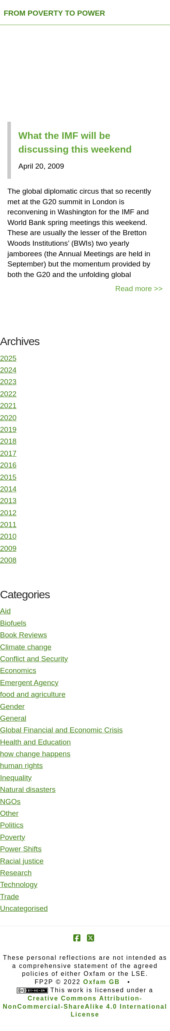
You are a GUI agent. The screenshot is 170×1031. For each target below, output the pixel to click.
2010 (8, 536)
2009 (8, 548)
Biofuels (13, 623)
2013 (8, 501)
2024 (8, 370)
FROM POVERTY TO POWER (54, 13)
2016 (8, 465)
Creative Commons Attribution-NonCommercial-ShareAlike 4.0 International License (85, 1006)
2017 (8, 453)
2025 (8, 358)
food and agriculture (33, 694)
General (13, 718)
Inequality (16, 778)
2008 (8, 560)
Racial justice (22, 861)
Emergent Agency (29, 682)
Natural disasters (28, 789)
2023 (8, 382)
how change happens (35, 754)
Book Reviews (23, 635)
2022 (8, 394)
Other (9, 813)
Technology (18, 884)
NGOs (10, 801)
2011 (8, 524)
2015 (8, 477)
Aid (5, 611)
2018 (8, 441)
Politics (11, 825)
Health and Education (35, 742)
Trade (9, 896)
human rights (21, 765)
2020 (8, 418)
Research (16, 873)
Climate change (25, 647)
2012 (8, 513)
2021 (8, 405)
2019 (8, 429)
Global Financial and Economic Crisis (61, 730)
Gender (12, 706)
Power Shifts (21, 849)
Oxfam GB (101, 982)
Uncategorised (24, 908)
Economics (18, 670)
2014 (8, 489)
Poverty (12, 837)
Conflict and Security (34, 659)
